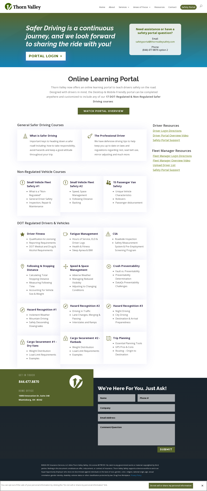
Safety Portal (188, 7)
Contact (172, 7)
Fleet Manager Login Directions (172, 156)
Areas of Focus (140, 7)
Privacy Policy (136, 475)
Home (102, 7)
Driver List (169, 165)
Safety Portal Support (166, 140)
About (112, 7)
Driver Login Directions (167, 130)
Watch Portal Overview (104, 111)
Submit (166, 449)
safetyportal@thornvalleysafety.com (155, 41)
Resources (160, 7)
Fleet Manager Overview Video (171, 160)
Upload (158, 165)
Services (123, 7)
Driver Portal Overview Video (170, 135)
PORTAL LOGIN (44, 55)
